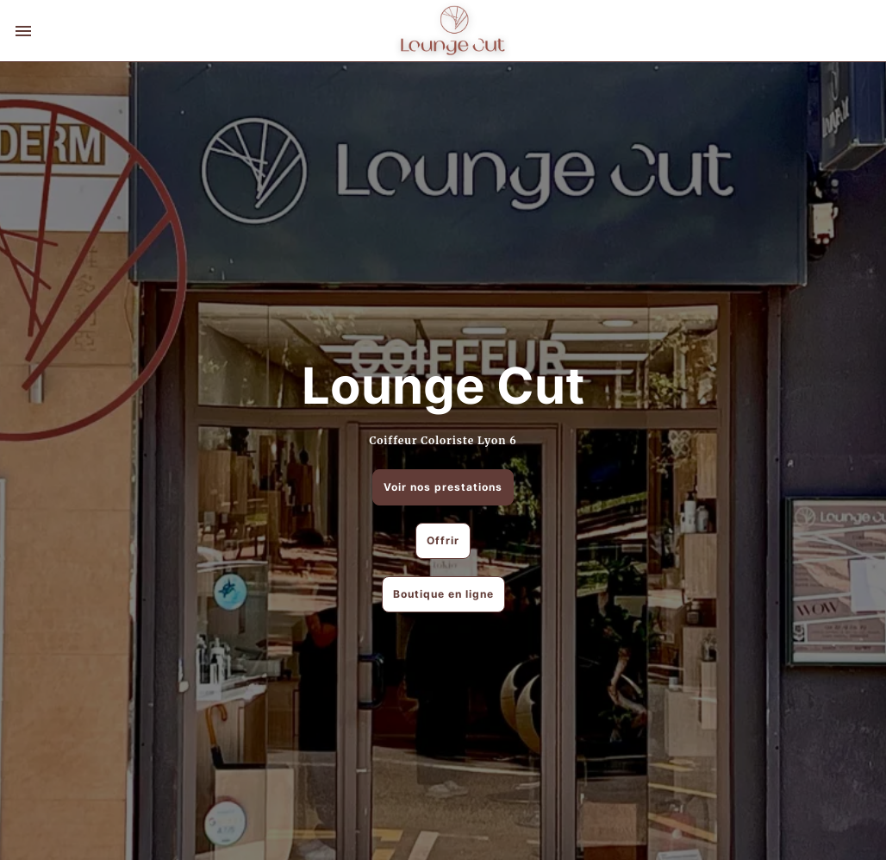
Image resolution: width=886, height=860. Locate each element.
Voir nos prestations (443, 486)
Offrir (443, 540)
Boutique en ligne (443, 593)
